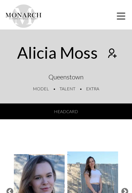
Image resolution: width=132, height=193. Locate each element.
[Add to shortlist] (111, 54)
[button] (121, 16)
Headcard (66, 111)
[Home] (23, 16)
